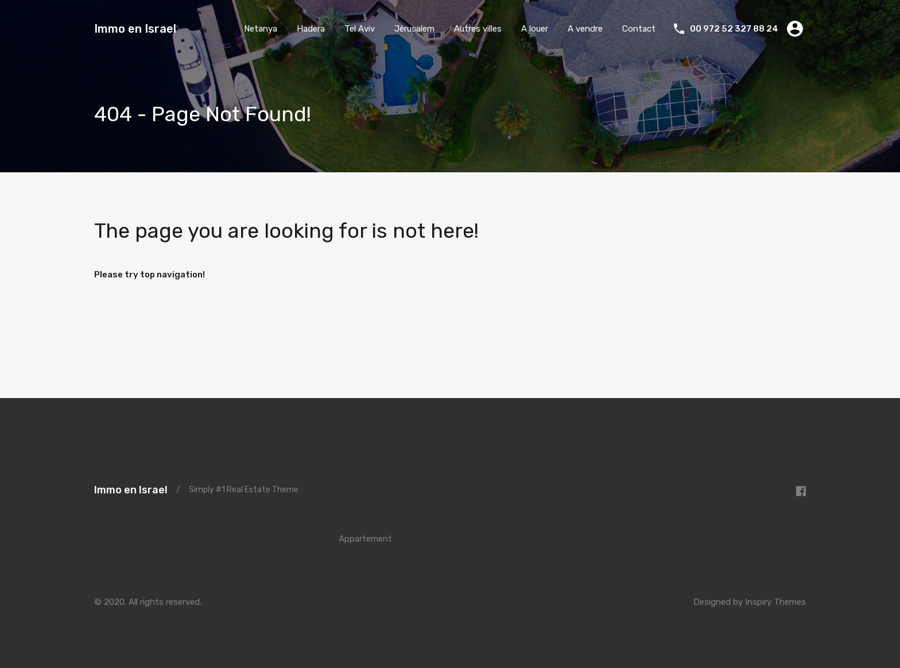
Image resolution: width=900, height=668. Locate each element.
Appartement (365, 539)
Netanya (260, 29)
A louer (534, 29)
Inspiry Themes (775, 602)
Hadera (311, 29)
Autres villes (478, 29)
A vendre (585, 29)
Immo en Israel (135, 29)
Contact (638, 29)
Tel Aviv (359, 29)
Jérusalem (414, 29)
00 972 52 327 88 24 (734, 29)
